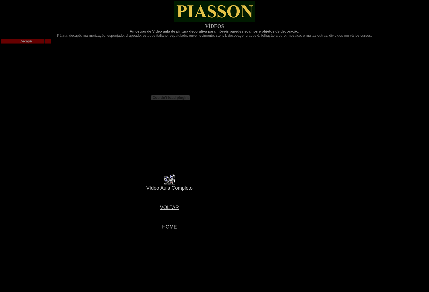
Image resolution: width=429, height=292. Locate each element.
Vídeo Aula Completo (169, 188)
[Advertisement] (168, 256)
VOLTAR (169, 207)
